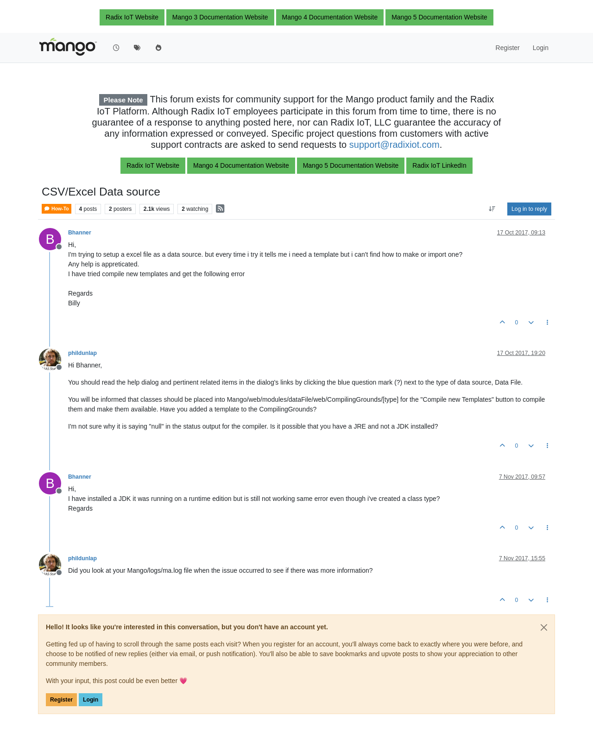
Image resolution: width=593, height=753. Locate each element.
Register (61, 699)
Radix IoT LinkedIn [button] (439, 165)
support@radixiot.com (394, 144)
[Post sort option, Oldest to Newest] (492, 208)
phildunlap (82, 353)
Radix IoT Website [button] (132, 17)
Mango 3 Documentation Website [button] (220, 17)
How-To (56, 209)
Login (90, 699)
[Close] (544, 627)
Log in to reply (529, 209)
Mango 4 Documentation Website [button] (330, 17)
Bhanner (79, 232)
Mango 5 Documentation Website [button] (439, 17)
